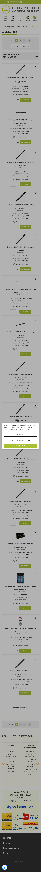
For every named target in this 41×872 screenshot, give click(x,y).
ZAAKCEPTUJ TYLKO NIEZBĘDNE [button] (20, 440)
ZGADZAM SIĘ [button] (20, 445)
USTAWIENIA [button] (20, 434)
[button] (4, 867)
